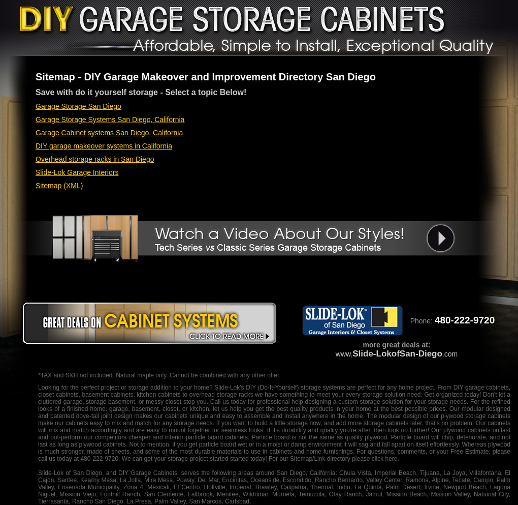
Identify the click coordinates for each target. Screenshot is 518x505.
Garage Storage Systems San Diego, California (110, 119)
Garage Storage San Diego (78, 106)
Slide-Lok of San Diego (70, 473)
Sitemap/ (301, 458)
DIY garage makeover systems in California (104, 146)
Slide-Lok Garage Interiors (77, 172)
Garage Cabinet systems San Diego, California (109, 133)
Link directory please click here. (356, 458)
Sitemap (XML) (59, 186)
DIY (251, 387)
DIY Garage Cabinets (147, 473)
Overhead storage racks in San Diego (95, 159)
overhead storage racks (221, 394)
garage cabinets (487, 387)
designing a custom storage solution (354, 401)
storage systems (323, 387)
